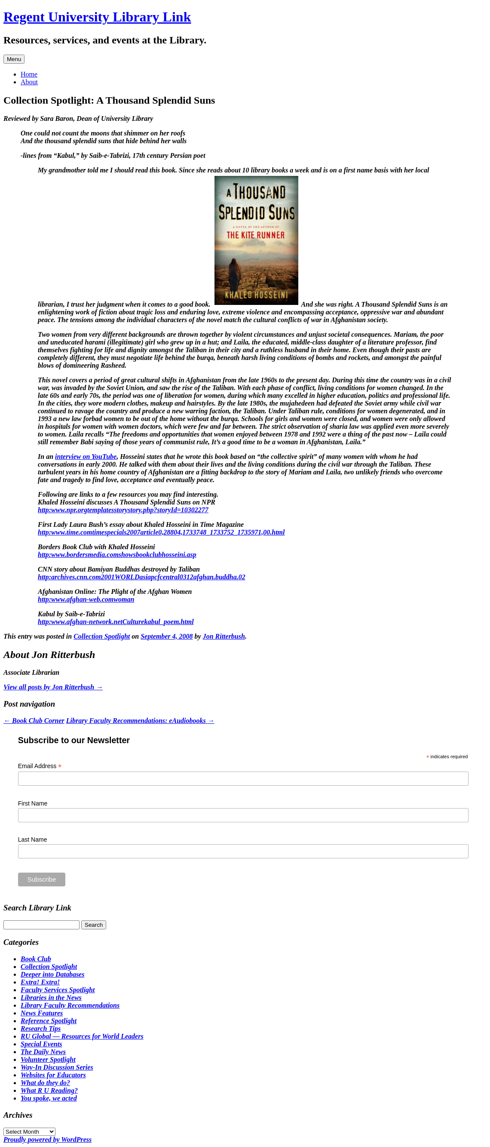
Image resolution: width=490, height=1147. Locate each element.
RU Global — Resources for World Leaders (82, 1036)
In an (46, 456)
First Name (32, 803)
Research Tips (41, 1028)
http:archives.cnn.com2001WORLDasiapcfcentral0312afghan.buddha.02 (141, 577)
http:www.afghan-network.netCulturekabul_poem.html (116, 621)
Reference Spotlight (49, 1020)
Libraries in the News (51, 997)
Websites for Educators (53, 1075)
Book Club (36, 958)
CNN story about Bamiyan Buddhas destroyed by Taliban (119, 569)
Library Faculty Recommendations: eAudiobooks (140, 720)
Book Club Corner (33, 720)
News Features (42, 1013)
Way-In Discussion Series (57, 1067)
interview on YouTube (85, 456)
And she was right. (242, 312)
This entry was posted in (38, 636)
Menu (14, 59)
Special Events (41, 1044)
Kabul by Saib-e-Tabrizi (71, 614)
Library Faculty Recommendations (70, 1005)
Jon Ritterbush (224, 636)
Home (29, 74)
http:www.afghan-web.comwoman (86, 599)
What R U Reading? (49, 1090)
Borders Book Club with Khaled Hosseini (96, 546)
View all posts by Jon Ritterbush (53, 687)
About (29, 82)
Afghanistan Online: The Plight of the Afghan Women (115, 591)
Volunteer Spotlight (48, 1059)
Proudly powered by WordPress (47, 1139)
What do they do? (45, 1082)
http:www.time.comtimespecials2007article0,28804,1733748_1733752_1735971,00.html (161, 532)
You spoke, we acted (49, 1098)
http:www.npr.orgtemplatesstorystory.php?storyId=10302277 (123, 510)
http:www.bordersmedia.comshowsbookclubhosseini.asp (117, 554)
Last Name (32, 839)
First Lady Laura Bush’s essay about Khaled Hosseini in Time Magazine (141, 524)
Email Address (40, 766)
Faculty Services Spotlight (58, 989)
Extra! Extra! (40, 982)
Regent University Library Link (97, 17)
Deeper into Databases (52, 974)
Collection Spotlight (102, 636)
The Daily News (43, 1051)
